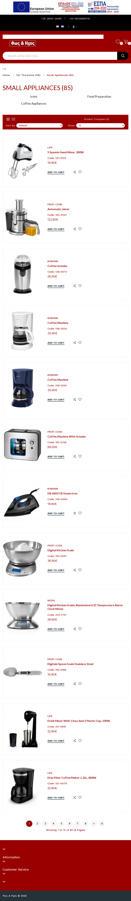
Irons (33, 96)
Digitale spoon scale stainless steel (70, 664)
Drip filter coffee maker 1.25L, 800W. (72, 777)
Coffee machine (57, 322)
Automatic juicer (58, 209)
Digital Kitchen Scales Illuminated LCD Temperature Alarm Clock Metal (85, 606)
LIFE (50, 147)
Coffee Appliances (33, 103)
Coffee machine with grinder (66, 436)
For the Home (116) (28, 75)
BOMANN (52, 261)
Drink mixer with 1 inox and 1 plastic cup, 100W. (79, 720)
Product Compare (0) (96, 119)
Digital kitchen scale (60, 550)
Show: (71, 125)
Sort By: (10, 125)
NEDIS (51, 600)
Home (6, 75)
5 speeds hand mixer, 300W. (65, 152)
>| (102, 823)
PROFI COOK (54, 204)
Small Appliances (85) (60, 75)
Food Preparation (99, 96)
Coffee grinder (57, 266)
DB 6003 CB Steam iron (62, 493)
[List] (13, 119)
